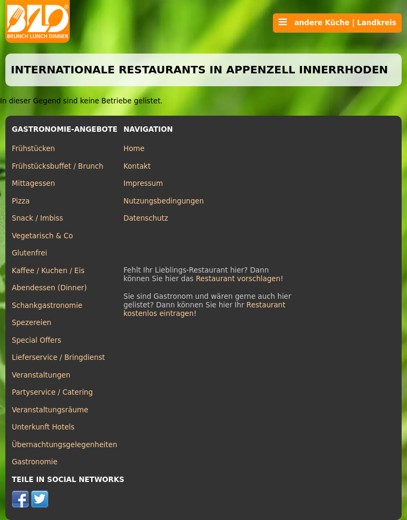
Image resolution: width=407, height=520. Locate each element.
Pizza (20, 201)
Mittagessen (33, 183)
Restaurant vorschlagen (238, 279)
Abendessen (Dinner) (49, 288)
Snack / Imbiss (37, 218)
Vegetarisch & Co (42, 236)
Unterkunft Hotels (43, 427)
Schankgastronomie (47, 306)
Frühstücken (33, 149)
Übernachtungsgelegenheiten (64, 445)
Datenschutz (145, 218)
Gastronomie (34, 462)
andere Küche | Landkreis (337, 22)
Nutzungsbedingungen (163, 201)
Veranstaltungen (41, 375)
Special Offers (36, 340)
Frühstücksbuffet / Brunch (57, 166)
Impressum (143, 183)
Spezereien (31, 323)
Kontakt (137, 166)
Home (133, 149)
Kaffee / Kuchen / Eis (48, 271)
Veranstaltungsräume (50, 410)
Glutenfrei (29, 253)
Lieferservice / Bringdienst (58, 357)
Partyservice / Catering (52, 392)
